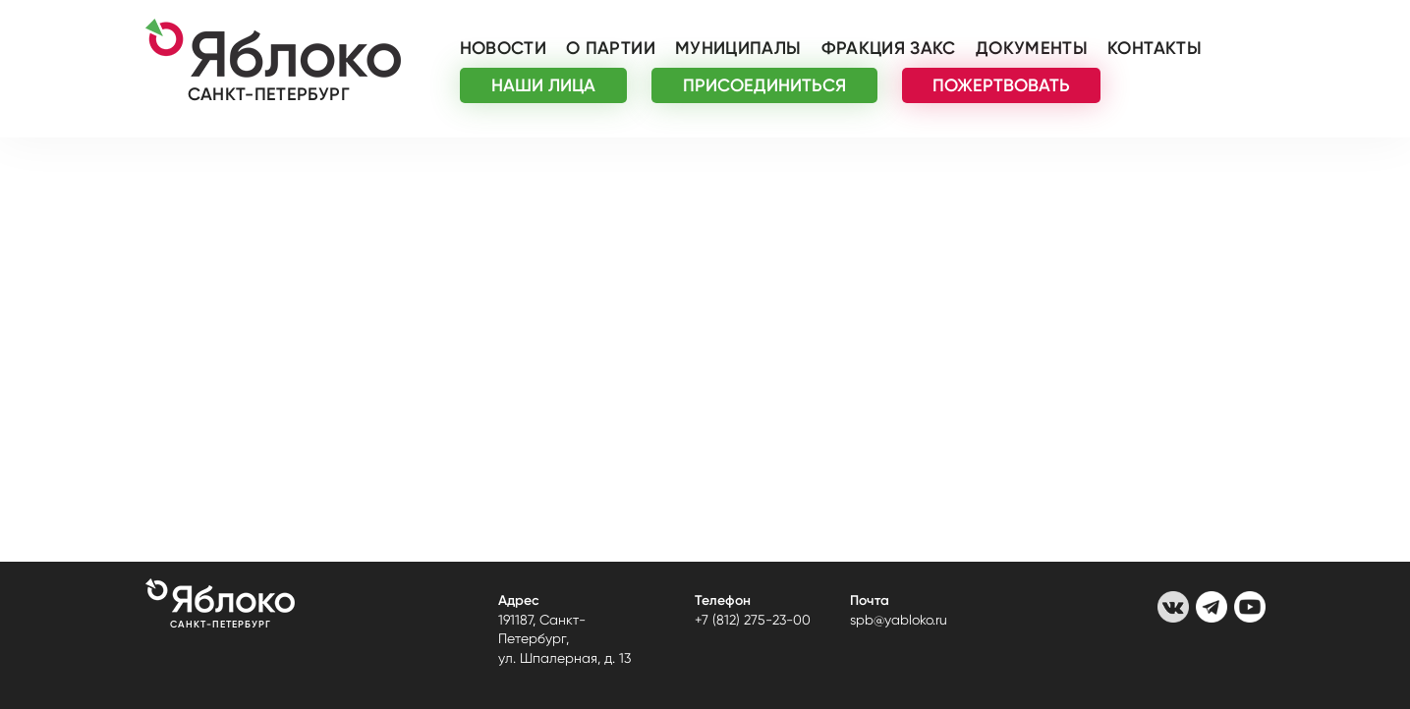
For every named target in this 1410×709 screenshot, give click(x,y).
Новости (503, 48)
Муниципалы (738, 48)
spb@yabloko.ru (898, 619)
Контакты (1154, 48)
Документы (1032, 48)
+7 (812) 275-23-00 (753, 619)
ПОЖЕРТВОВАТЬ (1001, 85)
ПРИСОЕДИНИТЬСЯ (764, 85)
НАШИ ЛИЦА (543, 85)
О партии (610, 48)
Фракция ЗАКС (888, 48)
